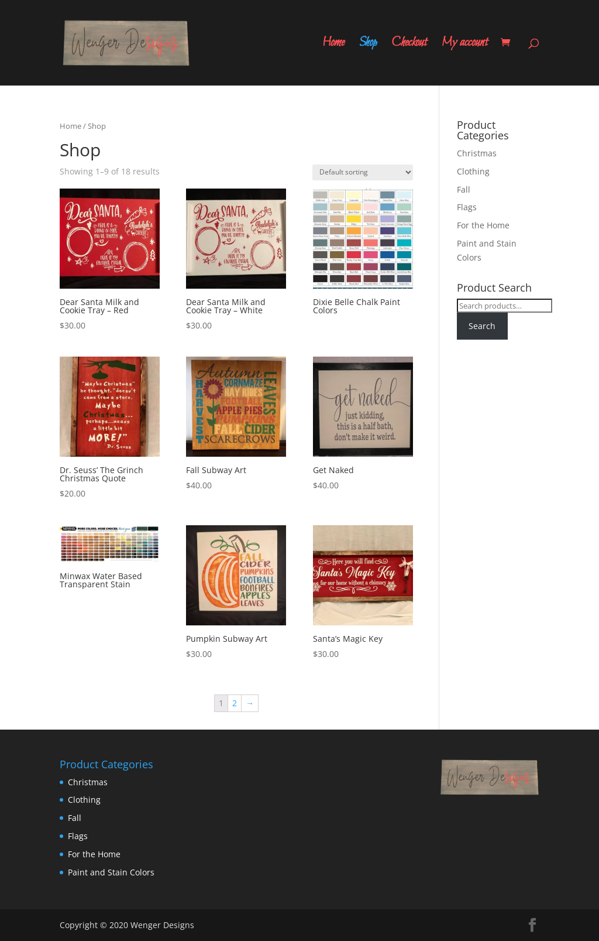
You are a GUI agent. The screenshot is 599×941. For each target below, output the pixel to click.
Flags (467, 207)
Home (333, 45)
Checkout (409, 45)
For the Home (483, 225)
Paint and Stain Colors (111, 872)
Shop (368, 45)
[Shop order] (362, 172)
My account (465, 45)
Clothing (473, 171)
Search (482, 325)
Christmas (477, 153)
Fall (463, 189)
